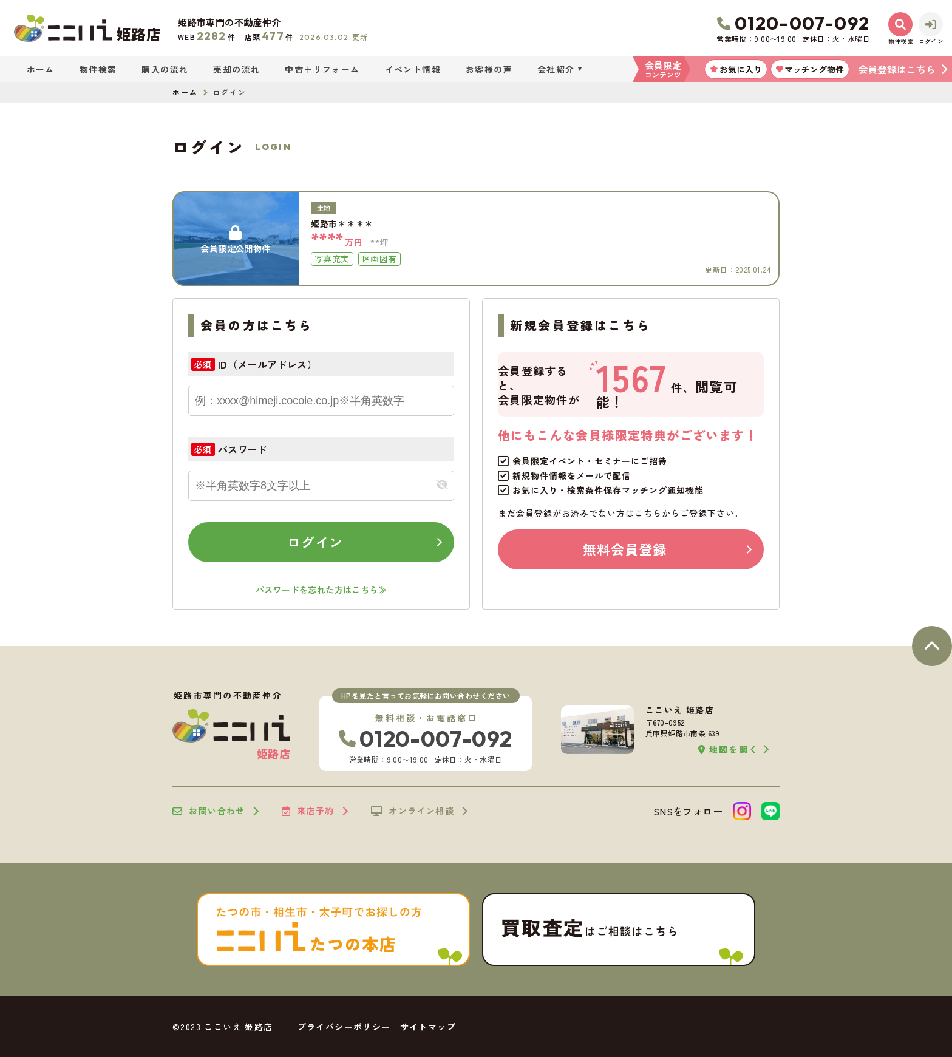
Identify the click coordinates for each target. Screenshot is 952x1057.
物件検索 (98, 69)
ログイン (315, 541)
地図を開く (728, 749)
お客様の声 (489, 69)
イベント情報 (413, 69)
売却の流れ (236, 69)
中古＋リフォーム (322, 69)
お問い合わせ (208, 811)
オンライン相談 (412, 811)
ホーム (41, 69)
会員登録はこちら (897, 69)
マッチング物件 (810, 69)
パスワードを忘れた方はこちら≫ (321, 589)
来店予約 (308, 811)
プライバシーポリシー (344, 1026)
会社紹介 (556, 69)
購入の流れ (164, 69)
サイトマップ (428, 1026)
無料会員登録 (625, 549)
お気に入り (736, 69)
